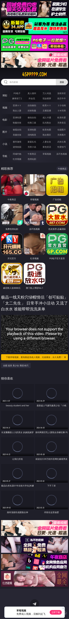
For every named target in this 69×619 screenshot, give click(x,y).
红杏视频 (17, 159)
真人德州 (32, 93)
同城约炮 (17, 153)
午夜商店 (32, 153)
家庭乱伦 (32, 141)
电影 (4, 119)
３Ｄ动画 (61, 105)
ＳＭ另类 (61, 110)
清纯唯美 (32, 134)
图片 (4, 131)
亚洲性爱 (17, 117)
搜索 (62, 82)
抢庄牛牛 (61, 98)
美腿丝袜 (17, 134)
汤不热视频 (61, 153)
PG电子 (17, 93)
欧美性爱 (61, 117)
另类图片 (61, 134)
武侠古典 (61, 141)
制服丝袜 (17, 122)
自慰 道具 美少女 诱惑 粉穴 (16, 365)
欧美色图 (47, 129)
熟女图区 (47, 134)
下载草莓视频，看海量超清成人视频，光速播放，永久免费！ (36, 357)
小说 (4, 144)
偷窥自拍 (17, 129)
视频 (4, 107)
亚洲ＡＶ (17, 105)
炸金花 (32, 98)
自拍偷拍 (32, 105)
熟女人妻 (17, 110)
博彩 (4, 95)
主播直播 (47, 110)
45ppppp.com (34, 74)
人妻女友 (47, 141)
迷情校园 (17, 146)
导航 (4, 156)
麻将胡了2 (17, 98)
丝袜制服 (32, 110)
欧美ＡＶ (47, 105)
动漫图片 (61, 129)
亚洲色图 (32, 129)
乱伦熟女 (47, 122)
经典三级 (32, 122)
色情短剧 (32, 159)
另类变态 (61, 122)
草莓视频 (47, 153)
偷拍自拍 (32, 117)
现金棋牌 (47, 98)
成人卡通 (47, 117)
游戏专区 (61, 93)
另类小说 (32, 146)
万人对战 (47, 93)
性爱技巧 (61, 146)
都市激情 (17, 141)
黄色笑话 (47, 146)
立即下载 (55, 612)
